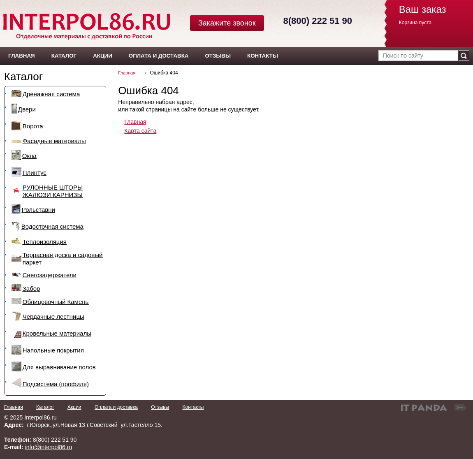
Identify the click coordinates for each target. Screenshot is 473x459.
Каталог (23, 76)
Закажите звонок (227, 23)
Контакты (193, 407)
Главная (126, 72)
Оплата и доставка (116, 407)
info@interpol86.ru (48, 447)
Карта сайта (140, 131)
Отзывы (160, 407)
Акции (74, 407)
